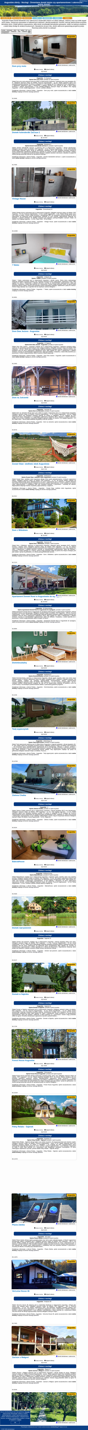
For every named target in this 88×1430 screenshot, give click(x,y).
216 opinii (54, 1076)
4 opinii (56, 148)
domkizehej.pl (83, 1)
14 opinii (48, 281)
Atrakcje (57, 18)
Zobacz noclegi (45, 78)
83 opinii (50, 1241)
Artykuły (67, 18)
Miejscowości (27, 18)
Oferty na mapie (17, 18)
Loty (37, 18)
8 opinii (52, 1010)
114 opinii (51, 679)
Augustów (71, 36)
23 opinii (55, 347)
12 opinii (51, 811)
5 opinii (63, 612)
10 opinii (51, 414)
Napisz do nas (63, 1427)
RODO (19, 1420)
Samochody (47, 18)
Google (27, 1412)
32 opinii (51, 82)
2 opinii (52, 546)
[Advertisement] (44, 1178)
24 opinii (50, 877)
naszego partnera (33, 94)
